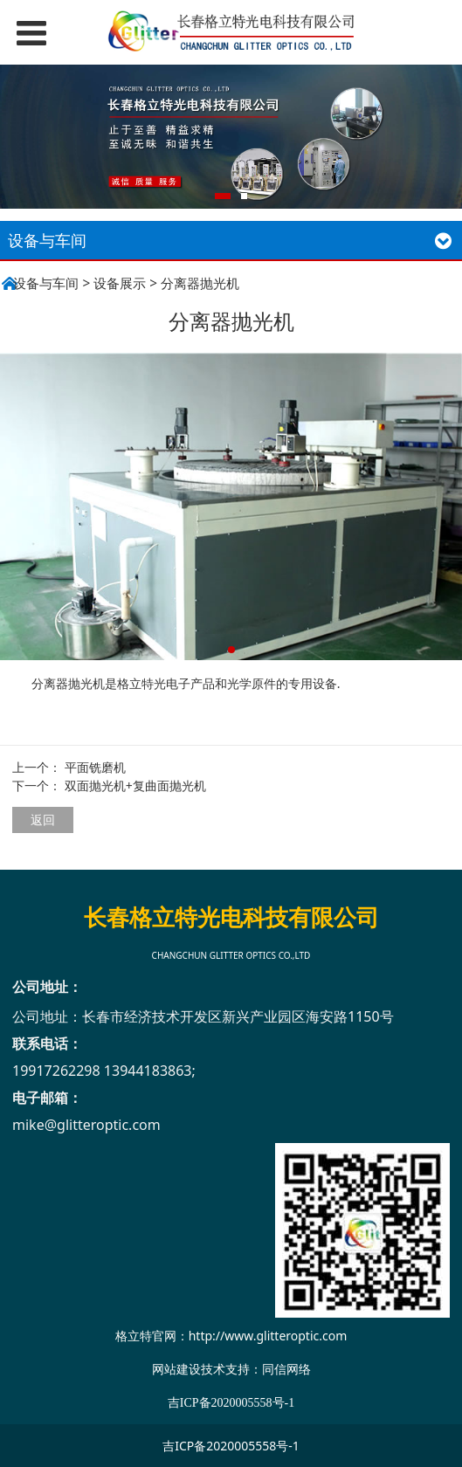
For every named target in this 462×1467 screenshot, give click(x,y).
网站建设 (176, 1368)
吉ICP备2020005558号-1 (231, 1445)
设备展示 (119, 283)
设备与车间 (46, 283)
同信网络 (286, 1368)
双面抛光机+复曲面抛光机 (135, 785)
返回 (43, 819)
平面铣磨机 (95, 767)
